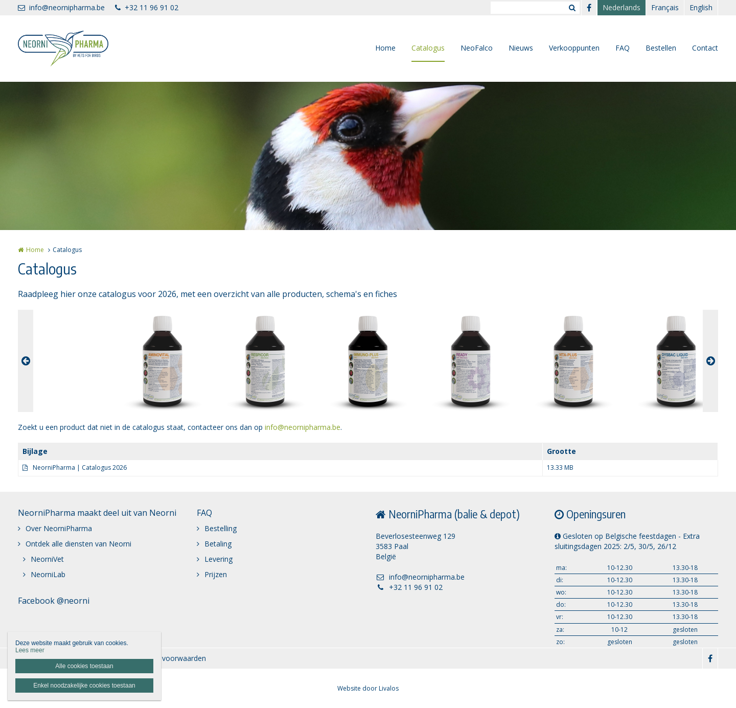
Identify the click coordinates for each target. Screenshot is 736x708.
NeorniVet (47, 559)
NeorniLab (48, 574)
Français (665, 7)
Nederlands (621, 7)
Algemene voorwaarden (166, 658)
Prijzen (215, 574)
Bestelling (220, 528)
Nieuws (521, 48)
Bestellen (661, 48)
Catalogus (428, 48)
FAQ (622, 48)
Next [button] (710, 361)
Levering (218, 559)
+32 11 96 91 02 (146, 7)
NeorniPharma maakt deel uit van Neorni (97, 512)
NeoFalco (477, 48)
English (700, 7)
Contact (705, 48)
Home (385, 48)
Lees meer (29, 650)
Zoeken (572, 8)
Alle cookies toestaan (84, 666)
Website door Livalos (368, 688)
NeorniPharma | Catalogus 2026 (80, 467)
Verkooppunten (574, 48)
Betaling (218, 544)
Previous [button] (25, 361)
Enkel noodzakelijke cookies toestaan (84, 685)
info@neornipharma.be (61, 7)
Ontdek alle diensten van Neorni (78, 544)
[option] (368, 361)
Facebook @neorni (53, 600)
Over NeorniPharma (59, 528)
